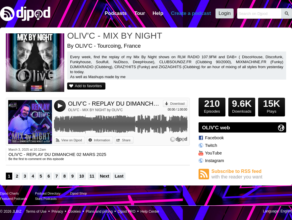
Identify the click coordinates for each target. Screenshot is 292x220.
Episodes (212, 106)
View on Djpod (71, 140)
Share (126, 140)
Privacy (57, 211)
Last (119, 176)
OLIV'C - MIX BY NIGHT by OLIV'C (95, 110)
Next (104, 176)
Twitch (211, 145)
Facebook (214, 137)
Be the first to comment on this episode (36, 159)
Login (224, 13)
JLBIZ (16, 211)
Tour (139, 13)
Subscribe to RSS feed (248, 174)
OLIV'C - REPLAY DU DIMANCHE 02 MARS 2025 (115, 103)
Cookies (74, 211)
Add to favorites (88, 86)
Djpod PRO (126, 211)
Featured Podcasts (13, 198)
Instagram (214, 160)
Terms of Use (36, 211)
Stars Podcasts (46, 198)
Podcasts (116, 13)
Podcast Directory (47, 193)
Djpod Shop (78, 193)
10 (81, 176)
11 (92, 176)
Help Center (149, 211)
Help (158, 13)
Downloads (241, 106)
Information (102, 140)
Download (177, 103)
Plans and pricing (99, 211)
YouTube (213, 153)
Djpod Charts (9, 193)
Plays (271, 106)
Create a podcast (191, 13)
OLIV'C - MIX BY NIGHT (114, 35)
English (286, 211)
